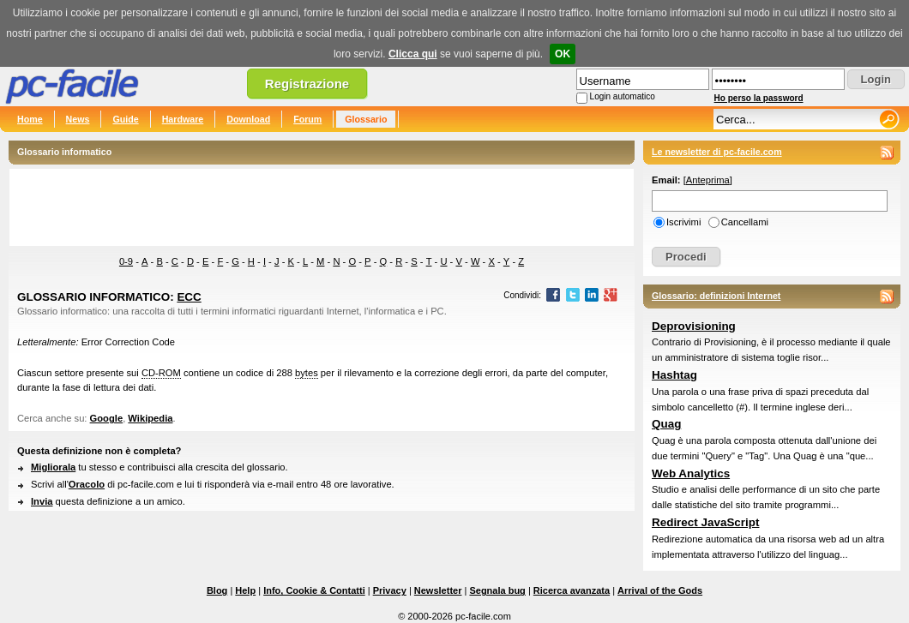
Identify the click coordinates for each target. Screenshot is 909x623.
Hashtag (674, 374)
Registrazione (307, 83)
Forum (307, 119)
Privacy (389, 590)
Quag (666, 423)
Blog (217, 590)
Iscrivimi (683, 222)
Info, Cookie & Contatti (314, 590)
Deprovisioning (694, 326)
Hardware (183, 119)
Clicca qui (412, 54)
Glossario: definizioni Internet (716, 296)
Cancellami (744, 222)
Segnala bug (497, 590)
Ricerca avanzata (571, 590)
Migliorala (53, 467)
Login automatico (622, 96)
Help (245, 590)
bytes (306, 373)
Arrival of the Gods (659, 590)
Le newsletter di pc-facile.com (717, 152)
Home (30, 119)
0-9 (126, 261)
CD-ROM (161, 373)
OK (562, 54)
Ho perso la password (759, 98)
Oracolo (87, 484)
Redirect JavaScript (705, 522)
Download (248, 119)
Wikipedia (150, 418)
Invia (42, 501)
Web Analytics (691, 473)
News (78, 119)
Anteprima (708, 180)
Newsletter (438, 590)
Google (106, 418)
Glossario (366, 119)
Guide (125, 119)
